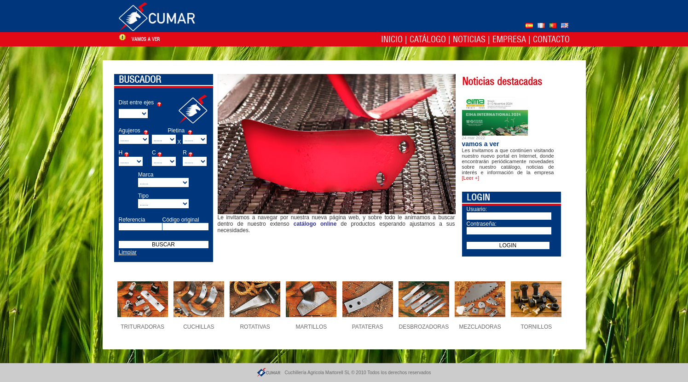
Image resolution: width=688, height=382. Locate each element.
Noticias (469, 39)
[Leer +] (471, 178)
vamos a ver (146, 39)
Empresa (509, 39)
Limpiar (128, 252)
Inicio (392, 39)
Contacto (551, 39)
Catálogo (428, 39)
